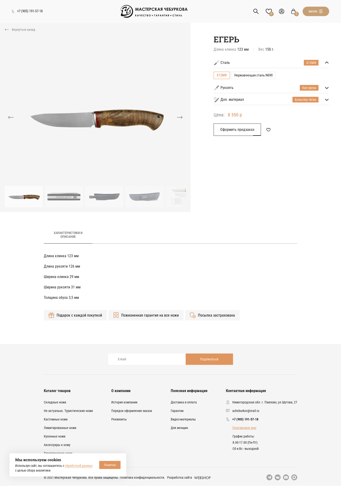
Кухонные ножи (54, 436)
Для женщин (179, 428)
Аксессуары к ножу (57, 445)
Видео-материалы (183, 419)
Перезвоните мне (244, 428)
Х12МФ (222, 75)
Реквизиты (119, 419)
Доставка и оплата (184, 402)
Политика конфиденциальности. (142, 477)
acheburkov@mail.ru (245, 411)
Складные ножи (55, 402)
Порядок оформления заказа (131, 411)
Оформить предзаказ (237, 130)
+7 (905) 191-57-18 (245, 419)
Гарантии (177, 411)
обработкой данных (79, 466)
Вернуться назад (23, 29)
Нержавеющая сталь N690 (253, 75)
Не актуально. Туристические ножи (68, 411)
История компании (124, 402)
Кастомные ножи (55, 419)
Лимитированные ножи (60, 428)
